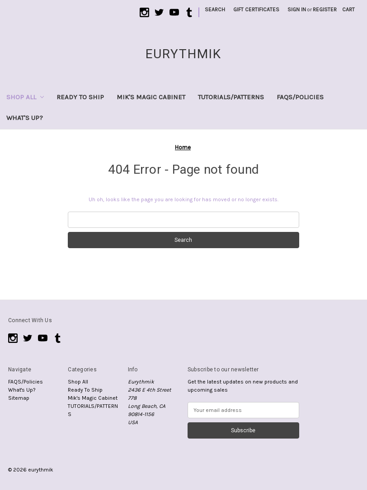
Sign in (296, 9)
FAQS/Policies (300, 97)
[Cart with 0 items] (348, 9)
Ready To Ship (80, 97)
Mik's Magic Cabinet (151, 97)
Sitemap (18, 398)
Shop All (25, 97)
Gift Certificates (256, 9)
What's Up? (24, 118)
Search (215, 9)
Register (325, 9)
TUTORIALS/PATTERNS (231, 97)
